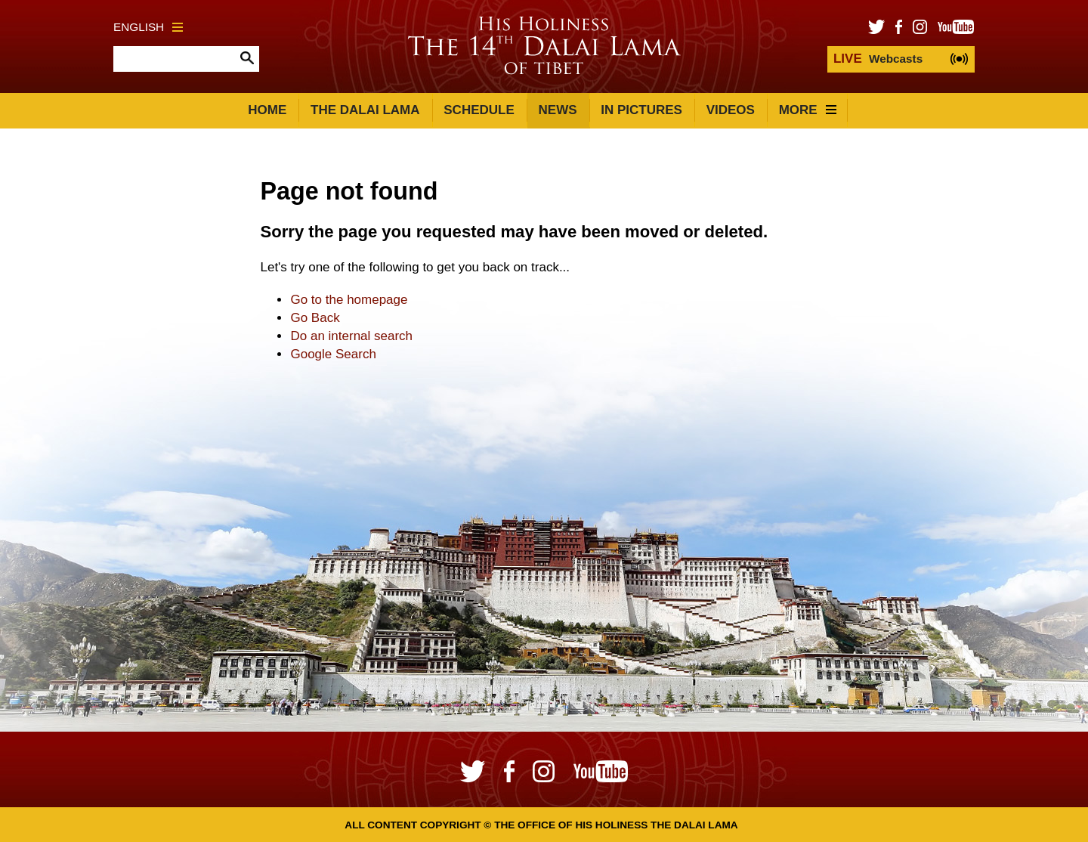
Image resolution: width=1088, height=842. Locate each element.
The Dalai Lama (365, 110)
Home (267, 110)
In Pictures (641, 110)
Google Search (333, 354)
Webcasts (878, 58)
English (148, 26)
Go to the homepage (348, 300)
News (558, 110)
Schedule (479, 110)
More (807, 110)
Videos (730, 110)
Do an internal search (351, 336)
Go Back (314, 318)
